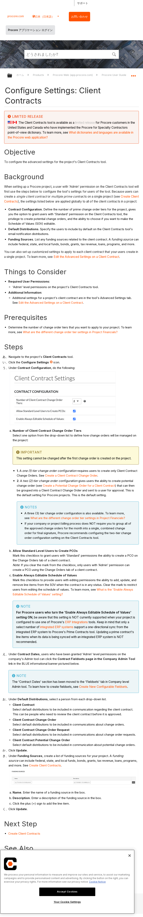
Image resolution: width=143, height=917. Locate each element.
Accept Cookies (67, 891)
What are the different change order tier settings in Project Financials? (70, 332)
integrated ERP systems (56, 627)
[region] (67, 882)
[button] (114, 54)
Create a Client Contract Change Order (71, 475)
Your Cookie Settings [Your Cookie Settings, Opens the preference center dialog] (67, 901)
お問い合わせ (79, 16)
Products (39, 74)
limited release (85, 122)
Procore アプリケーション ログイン (30, 30)
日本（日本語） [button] (44, 16)
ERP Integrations (76, 622)
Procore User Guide (114, 74)
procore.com (15, 16)
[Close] (129, 855)
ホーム (20, 74)
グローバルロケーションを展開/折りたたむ (133, 74)
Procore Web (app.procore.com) (73, 74)
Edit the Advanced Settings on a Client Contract (86, 257)
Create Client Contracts (45, 765)
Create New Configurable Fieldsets (103, 687)
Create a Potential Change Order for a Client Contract (79, 485)
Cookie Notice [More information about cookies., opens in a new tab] (97, 881)
